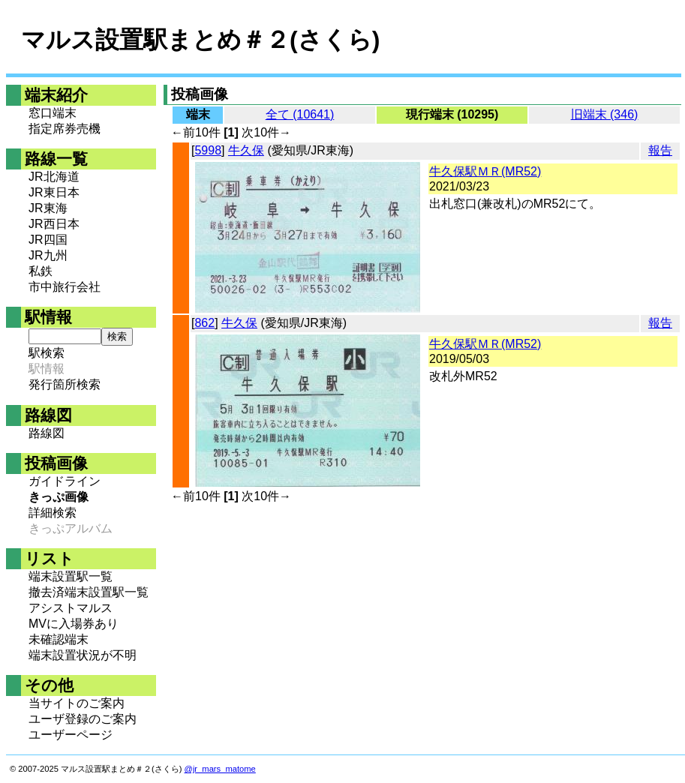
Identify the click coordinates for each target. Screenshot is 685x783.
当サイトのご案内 (77, 703)
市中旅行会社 (65, 286)
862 (204, 322)
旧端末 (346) (604, 114)
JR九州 (48, 255)
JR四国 (48, 239)
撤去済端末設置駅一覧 (89, 592)
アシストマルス (71, 608)
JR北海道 (54, 176)
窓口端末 (53, 112)
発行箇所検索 (65, 384)
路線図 (47, 433)
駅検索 (47, 352)
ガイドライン (65, 481)
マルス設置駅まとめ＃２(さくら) (200, 39)
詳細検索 (53, 512)
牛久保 (246, 150)
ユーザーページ (71, 734)
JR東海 (48, 208)
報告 (660, 150)
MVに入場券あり (74, 623)
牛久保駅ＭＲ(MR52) (485, 171)
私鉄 (41, 271)
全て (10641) (300, 114)
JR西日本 (54, 224)
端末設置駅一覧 (71, 576)
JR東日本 (54, 192)
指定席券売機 (65, 128)
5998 (207, 150)
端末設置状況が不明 (83, 655)
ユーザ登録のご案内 (83, 718)
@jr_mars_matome (220, 768)
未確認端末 (59, 639)
